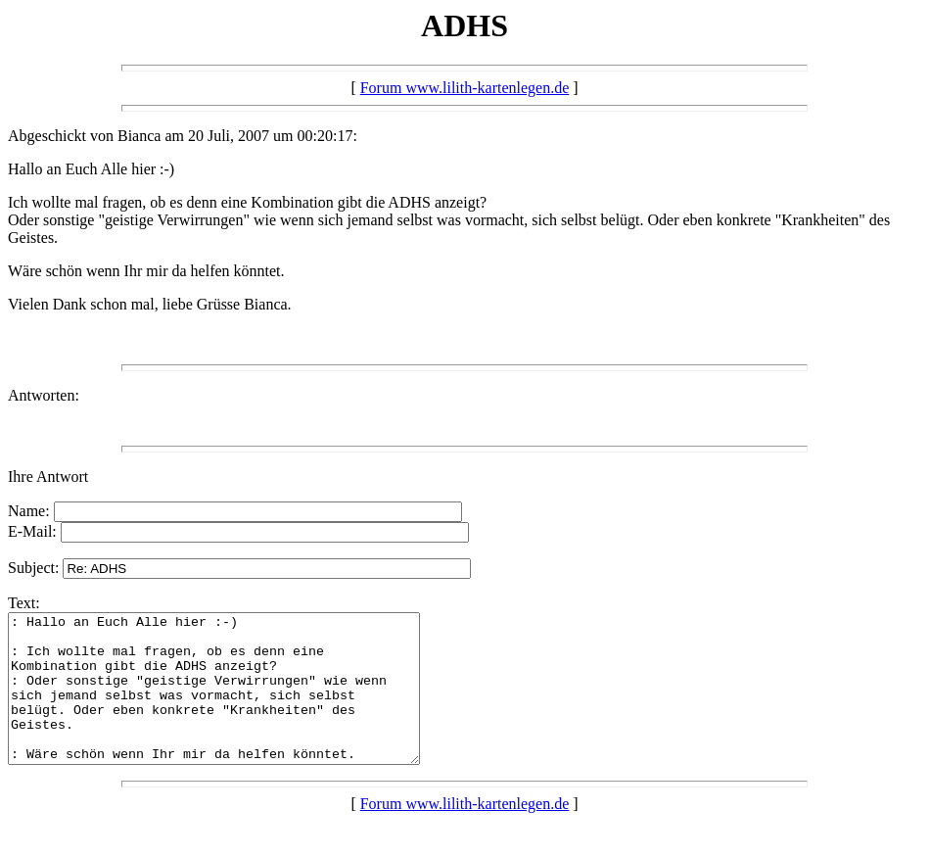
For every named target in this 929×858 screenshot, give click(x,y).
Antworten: (43, 395)
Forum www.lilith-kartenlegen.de (465, 87)
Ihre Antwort (48, 476)
